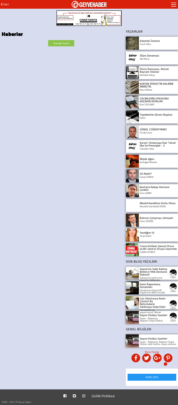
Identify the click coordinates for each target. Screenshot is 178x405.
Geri (5, 4)
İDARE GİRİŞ (151, 377)
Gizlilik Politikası (103, 396)
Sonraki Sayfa (61, 43)
